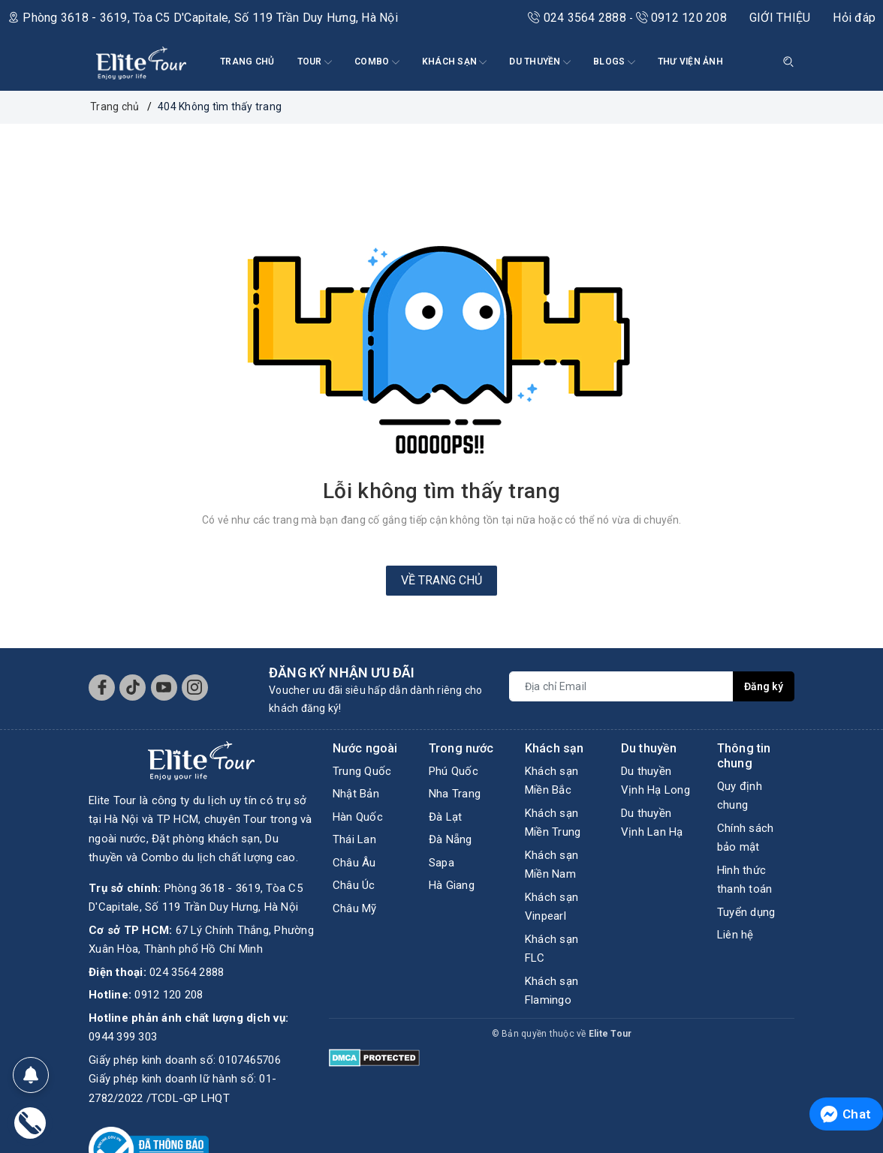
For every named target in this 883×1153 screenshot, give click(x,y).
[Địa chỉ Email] (621, 686)
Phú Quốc (453, 771)
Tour (314, 62)
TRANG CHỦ (247, 61)
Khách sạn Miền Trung (553, 822)
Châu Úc (354, 885)
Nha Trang (455, 793)
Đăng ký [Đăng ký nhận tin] (763, 686)
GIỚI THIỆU (780, 18)
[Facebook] (102, 687)
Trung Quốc (362, 771)
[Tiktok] (132, 687)
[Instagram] (195, 687)
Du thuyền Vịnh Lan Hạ (652, 822)
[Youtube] (164, 687)
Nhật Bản (356, 793)
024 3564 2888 (578, 18)
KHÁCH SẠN (454, 62)
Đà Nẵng (450, 839)
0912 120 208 (681, 18)
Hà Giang (452, 885)
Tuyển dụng (746, 912)
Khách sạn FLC (551, 948)
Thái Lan (354, 839)
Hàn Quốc (358, 817)
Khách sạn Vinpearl (551, 906)
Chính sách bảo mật (745, 837)
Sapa (441, 862)
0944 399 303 (123, 998)
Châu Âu (354, 862)
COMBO (376, 62)
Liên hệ (735, 934)
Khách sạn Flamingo (551, 990)
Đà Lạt (446, 817)
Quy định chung (739, 795)
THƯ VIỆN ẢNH (690, 61)
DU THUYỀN (540, 62)
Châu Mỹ (355, 908)
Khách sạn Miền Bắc (551, 780)
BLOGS (614, 62)
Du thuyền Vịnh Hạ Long (655, 780)
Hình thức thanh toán (745, 879)
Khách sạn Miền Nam (551, 864)
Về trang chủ (441, 580)
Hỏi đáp (854, 18)
